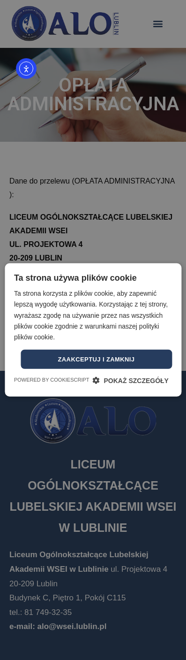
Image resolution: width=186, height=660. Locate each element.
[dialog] (93, 330)
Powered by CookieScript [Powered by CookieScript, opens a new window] (51, 380)
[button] (131, 380)
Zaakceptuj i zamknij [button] (96, 359)
